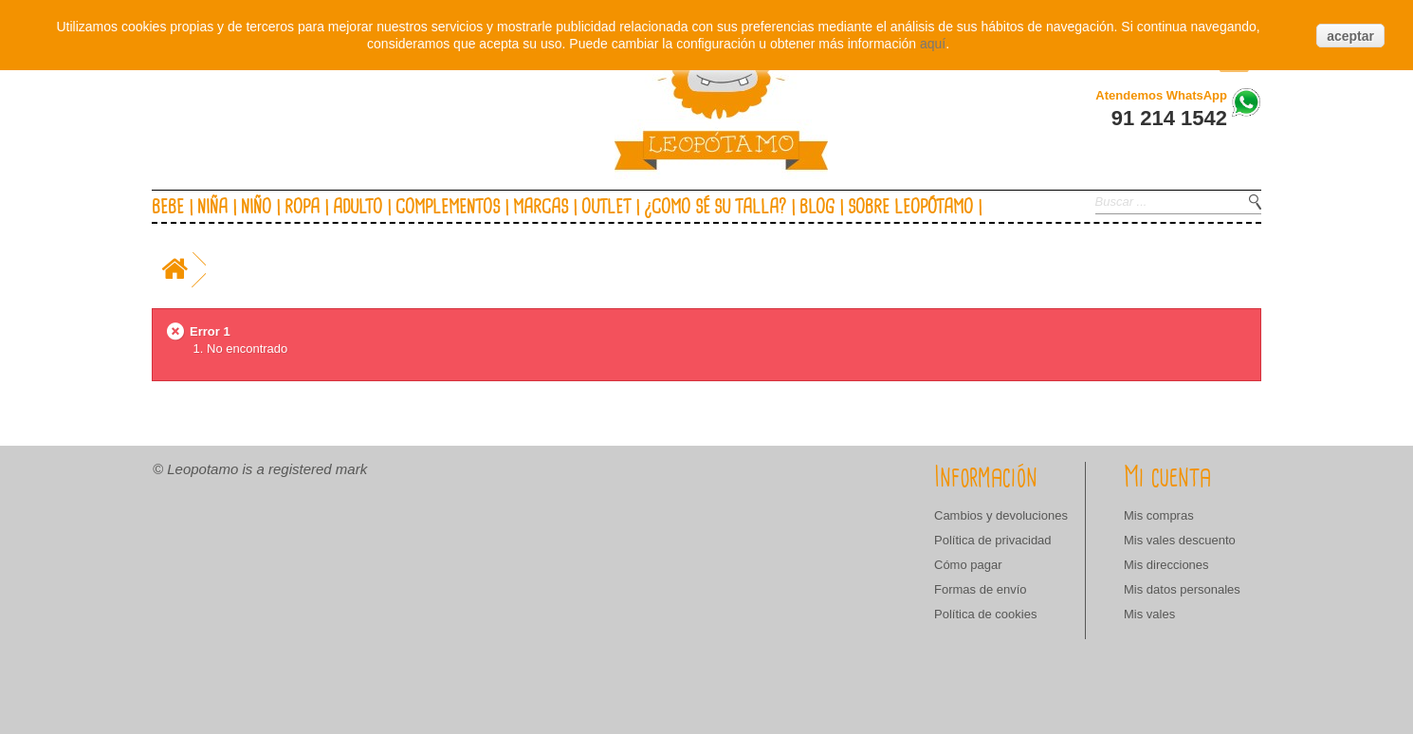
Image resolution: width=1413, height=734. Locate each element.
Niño (256, 207)
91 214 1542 (1169, 118)
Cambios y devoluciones (1001, 515)
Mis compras (1159, 515)
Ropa (302, 207)
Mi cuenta (1167, 478)
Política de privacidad (993, 540)
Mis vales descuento (1180, 540)
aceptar (1350, 36)
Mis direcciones (1166, 565)
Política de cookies (985, 614)
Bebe (168, 207)
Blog (817, 207)
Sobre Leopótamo (910, 207)
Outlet (606, 207)
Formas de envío (980, 589)
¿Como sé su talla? (715, 207)
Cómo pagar (968, 565)
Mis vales (1149, 614)
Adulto (357, 207)
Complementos (447, 207)
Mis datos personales (1182, 589)
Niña (212, 207)
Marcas (540, 207)
